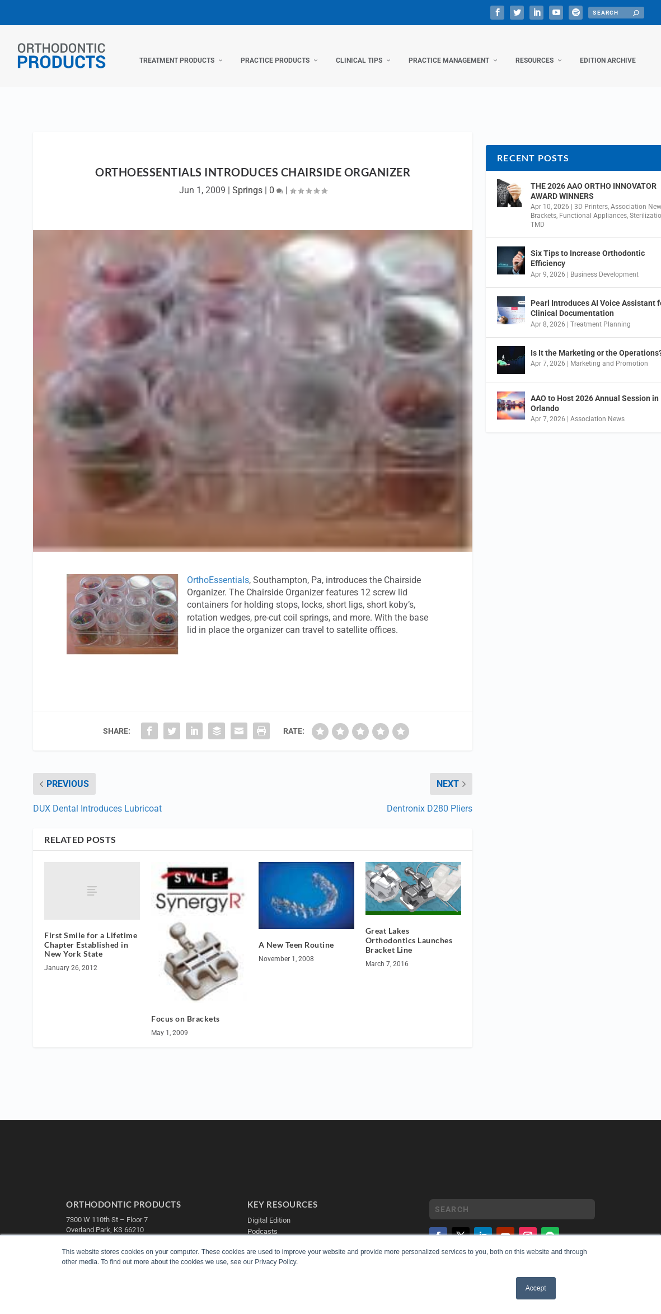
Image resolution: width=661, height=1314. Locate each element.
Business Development (604, 263)
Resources (534, 49)
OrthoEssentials (218, 568)
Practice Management (449, 49)
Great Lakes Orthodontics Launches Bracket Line (409, 929)
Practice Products (275, 49)
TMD (538, 213)
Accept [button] (536, 1288)
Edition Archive (608, 49)
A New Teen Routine (296, 933)
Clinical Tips (359, 49)
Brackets (543, 204)
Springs (247, 179)
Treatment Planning (600, 312)
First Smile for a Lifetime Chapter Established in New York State (90, 933)
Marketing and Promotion (609, 352)
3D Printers (591, 195)
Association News (597, 408)
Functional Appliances (593, 204)
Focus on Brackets (185, 1007)
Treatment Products (176, 49)
